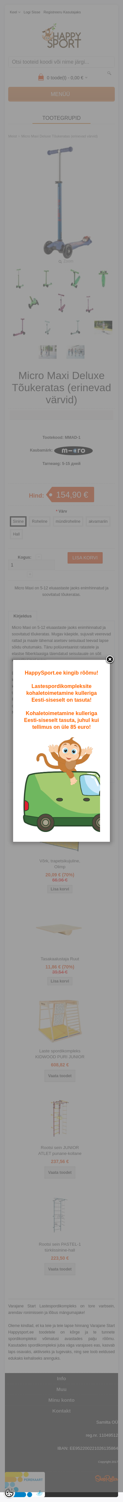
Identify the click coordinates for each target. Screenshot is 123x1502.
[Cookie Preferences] (9, 1493)
